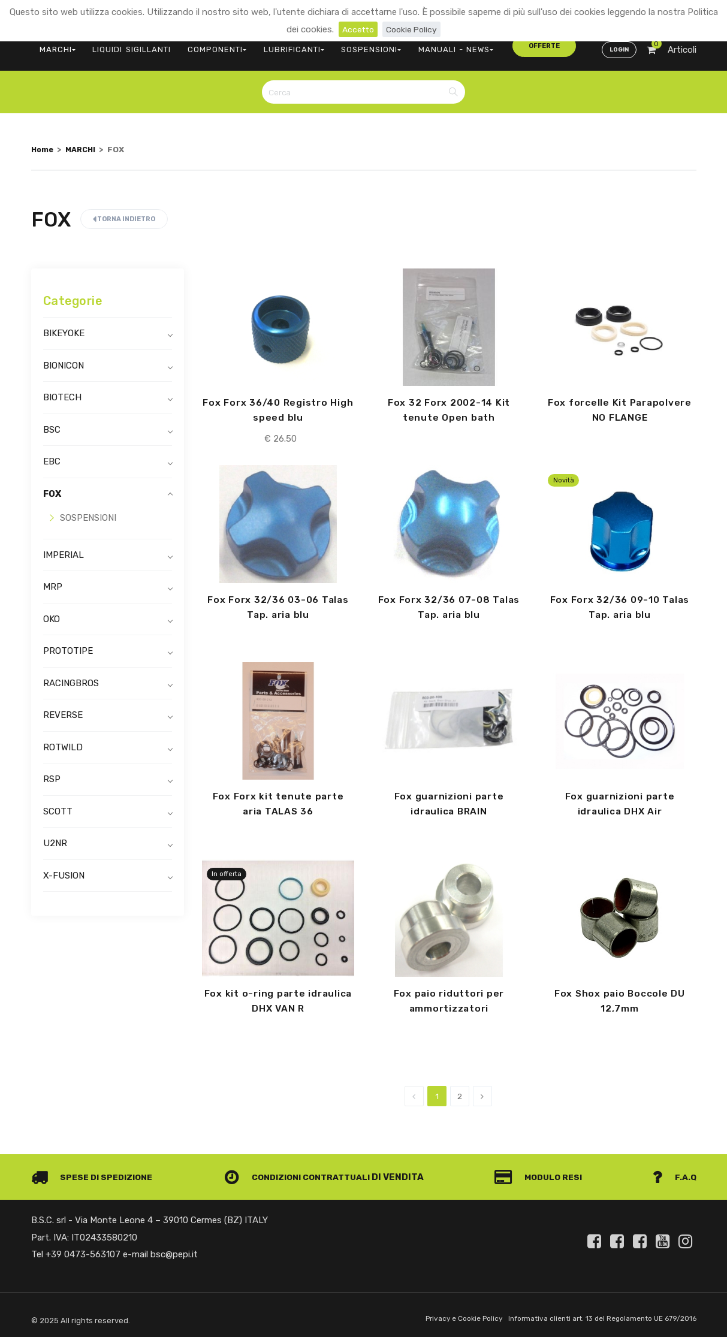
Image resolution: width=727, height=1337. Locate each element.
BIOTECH (62, 390)
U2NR (55, 836)
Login (618, 45)
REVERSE (63, 708)
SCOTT (58, 804)
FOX (52, 487)
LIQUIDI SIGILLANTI (124, 45)
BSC (52, 423)
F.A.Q (673, 1173)
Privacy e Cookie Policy (449, 1315)
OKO (51, 612)
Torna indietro (124, 212)
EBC (52, 454)
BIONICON (63, 359)
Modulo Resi (542, 1173)
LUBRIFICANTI (274, 45)
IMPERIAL (63, 548)
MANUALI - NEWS (422, 45)
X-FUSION (64, 869)
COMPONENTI (203, 45)
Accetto (356, 29)
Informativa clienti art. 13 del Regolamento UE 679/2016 (596, 1315)
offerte (496, 45)
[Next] (482, 1092)
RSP (52, 772)
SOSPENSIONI (344, 45)
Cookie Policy (412, 29)
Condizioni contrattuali (301, 1173)
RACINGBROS (71, 676)
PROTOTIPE (68, 644)
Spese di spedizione (95, 1173)
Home (43, 142)
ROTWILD (63, 740)
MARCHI (55, 45)
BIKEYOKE (64, 326)
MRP (52, 580)
